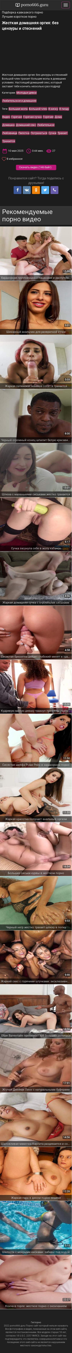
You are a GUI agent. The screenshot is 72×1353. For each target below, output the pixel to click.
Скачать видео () (35, 167)
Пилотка (23, 133)
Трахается (8, 141)
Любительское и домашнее (19, 100)
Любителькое (45, 125)
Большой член (38, 108)
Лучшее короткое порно (19, 16)
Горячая (16, 116)
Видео (6, 116)
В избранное (14, 158)
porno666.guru (34, 4)
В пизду (64, 108)
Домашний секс (26, 125)
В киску (53, 108)
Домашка (8, 125)
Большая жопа (18, 108)
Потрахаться (39, 133)
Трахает (63, 133)
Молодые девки (26, 92)
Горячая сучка (32, 116)
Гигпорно (36, 1322)
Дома (58, 116)
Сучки (52, 133)
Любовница (9, 133)
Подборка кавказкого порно (22, 12)
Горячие (48, 116)
